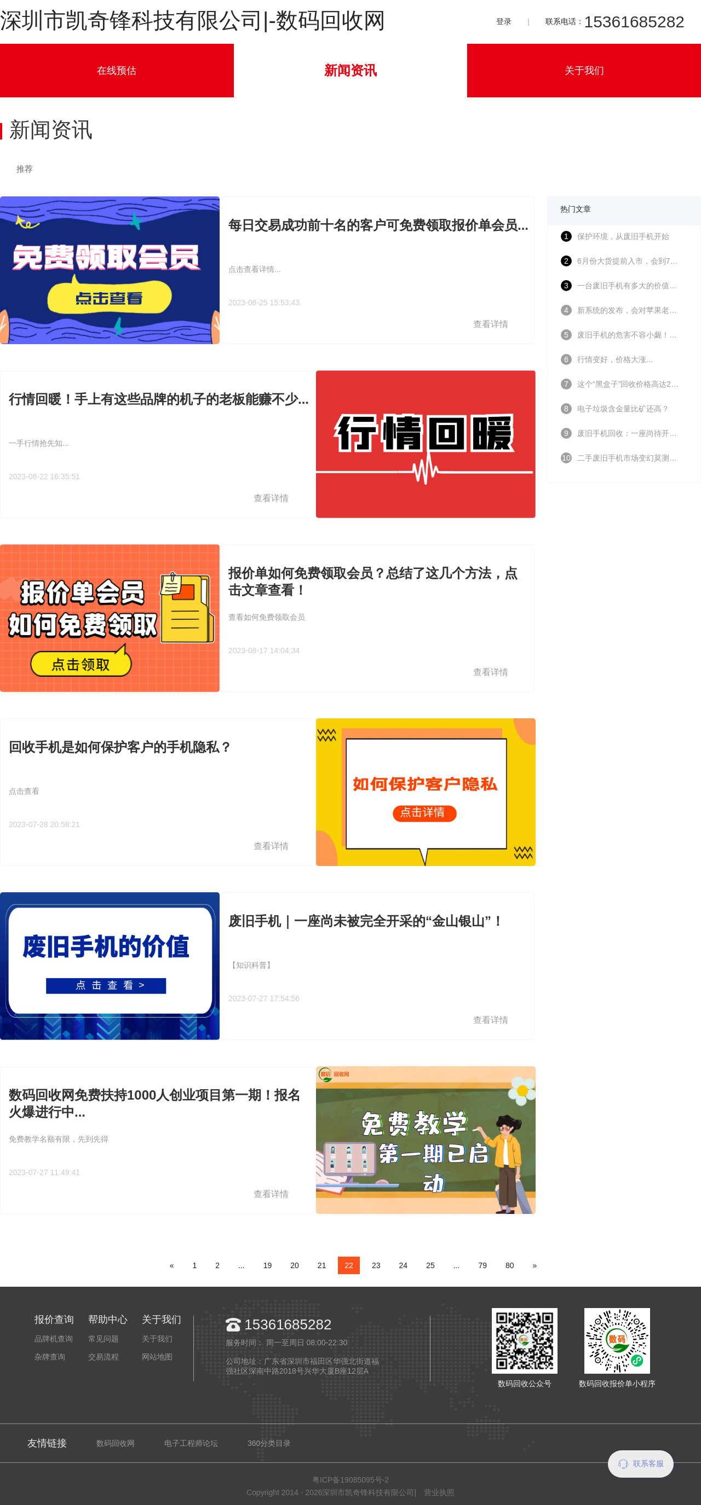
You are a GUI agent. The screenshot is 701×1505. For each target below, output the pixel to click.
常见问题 (103, 1338)
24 (403, 1265)
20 (294, 1265)
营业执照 (439, 1492)
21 (322, 1265)
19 (267, 1265)
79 (482, 1265)
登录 (504, 21)
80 (509, 1265)
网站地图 (157, 1356)
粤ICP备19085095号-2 (350, 1479)
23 (376, 1265)
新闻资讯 (350, 70)
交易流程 (103, 1356)
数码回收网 (115, 1443)
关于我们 (584, 70)
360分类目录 (269, 1443)
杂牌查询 (50, 1356)
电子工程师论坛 (191, 1443)
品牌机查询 (54, 1338)
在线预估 (116, 70)
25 (430, 1265)
